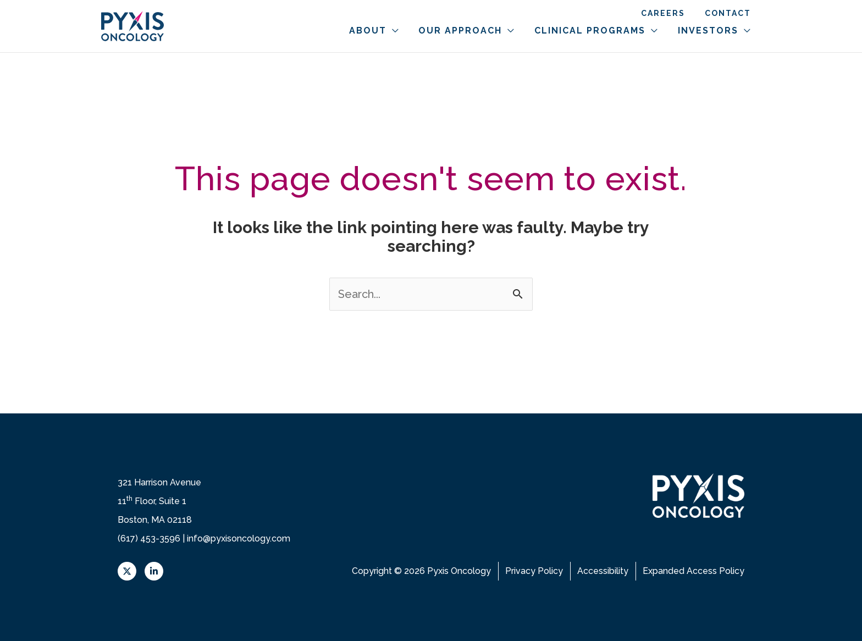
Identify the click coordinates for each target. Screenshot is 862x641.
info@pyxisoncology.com (238, 538)
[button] (413, 30)
